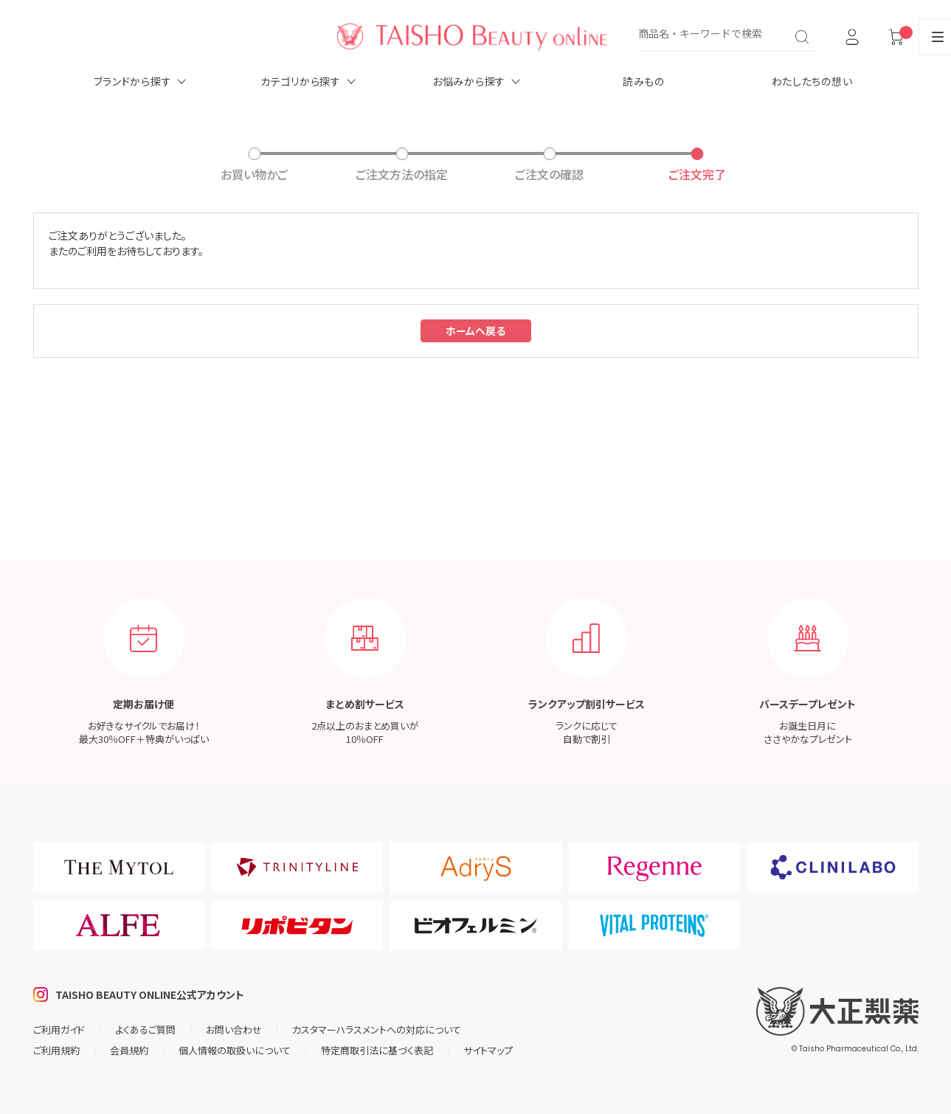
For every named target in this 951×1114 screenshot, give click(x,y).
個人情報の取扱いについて (235, 1050)
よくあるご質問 (145, 1029)
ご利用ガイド (59, 1029)
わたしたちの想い (812, 81)
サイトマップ (488, 1050)
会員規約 (129, 1050)
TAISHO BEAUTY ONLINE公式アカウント (149, 994)
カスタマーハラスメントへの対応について (376, 1029)
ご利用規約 (56, 1050)
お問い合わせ (234, 1029)
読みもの (644, 81)
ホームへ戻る (475, 330)
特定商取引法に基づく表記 (377, 1050)
